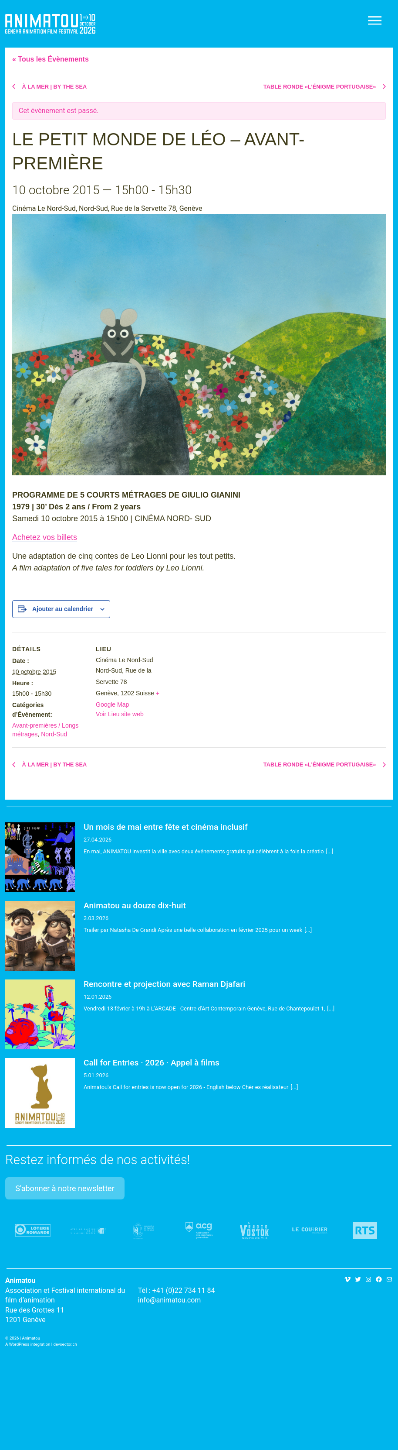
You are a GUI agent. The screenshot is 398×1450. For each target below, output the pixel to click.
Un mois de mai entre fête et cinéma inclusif (166, 827)
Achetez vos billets (44, 537)
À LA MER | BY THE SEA (53, 86)
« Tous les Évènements (50, 59)
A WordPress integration (27, 1344)
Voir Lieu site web (120, 714)
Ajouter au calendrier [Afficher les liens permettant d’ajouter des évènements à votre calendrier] (62, 608)
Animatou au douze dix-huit (135, 905)
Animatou (50, 24)
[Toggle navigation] (375, 20)
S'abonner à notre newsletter (65, 1188)
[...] (330, 851)
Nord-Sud (54, 734)
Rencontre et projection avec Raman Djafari (164, 984)
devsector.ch (65, 1344)
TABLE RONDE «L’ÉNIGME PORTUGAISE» (320, 86)
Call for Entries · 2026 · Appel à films (151, 1063)
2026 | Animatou (25, 1338)
